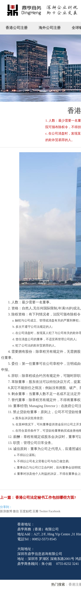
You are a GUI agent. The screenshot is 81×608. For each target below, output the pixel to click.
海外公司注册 (50, 28)
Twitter (43, 511)
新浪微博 (6, 511)
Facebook (54, 511)
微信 (16, 511)
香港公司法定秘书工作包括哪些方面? (45, 497)
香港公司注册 (17, 28)
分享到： (6, 507)
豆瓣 (35, 511)
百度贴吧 (26, 511)
